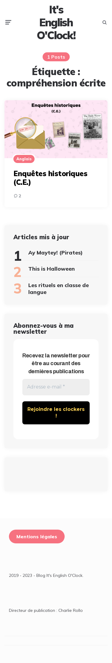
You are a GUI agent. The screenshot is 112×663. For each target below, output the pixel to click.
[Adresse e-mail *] (56, 387)
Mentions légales (36, 536)
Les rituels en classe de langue (58, 288)
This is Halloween (51, 268)
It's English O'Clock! (56, 22)
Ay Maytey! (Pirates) (55, 252)
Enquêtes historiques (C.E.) (50, 178)
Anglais (24, 158)
